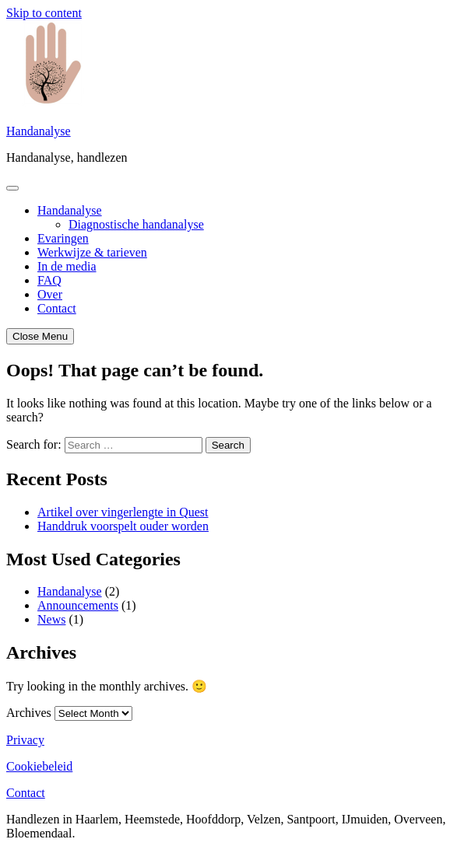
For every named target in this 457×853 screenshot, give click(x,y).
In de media (67, 266)
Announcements (77, 605)
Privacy (25, 739)
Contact (56, 308)
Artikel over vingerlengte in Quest (123, 512)
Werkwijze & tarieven (92, 252)
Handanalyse (38, 131)
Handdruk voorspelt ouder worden (123, 526)
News (51, 619)
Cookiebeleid (39, 766)
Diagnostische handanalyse (136, 224)
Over (49, 294)
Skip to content (44, 12)
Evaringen (63, 238)
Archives (28, 712)
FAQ (49, 280)
